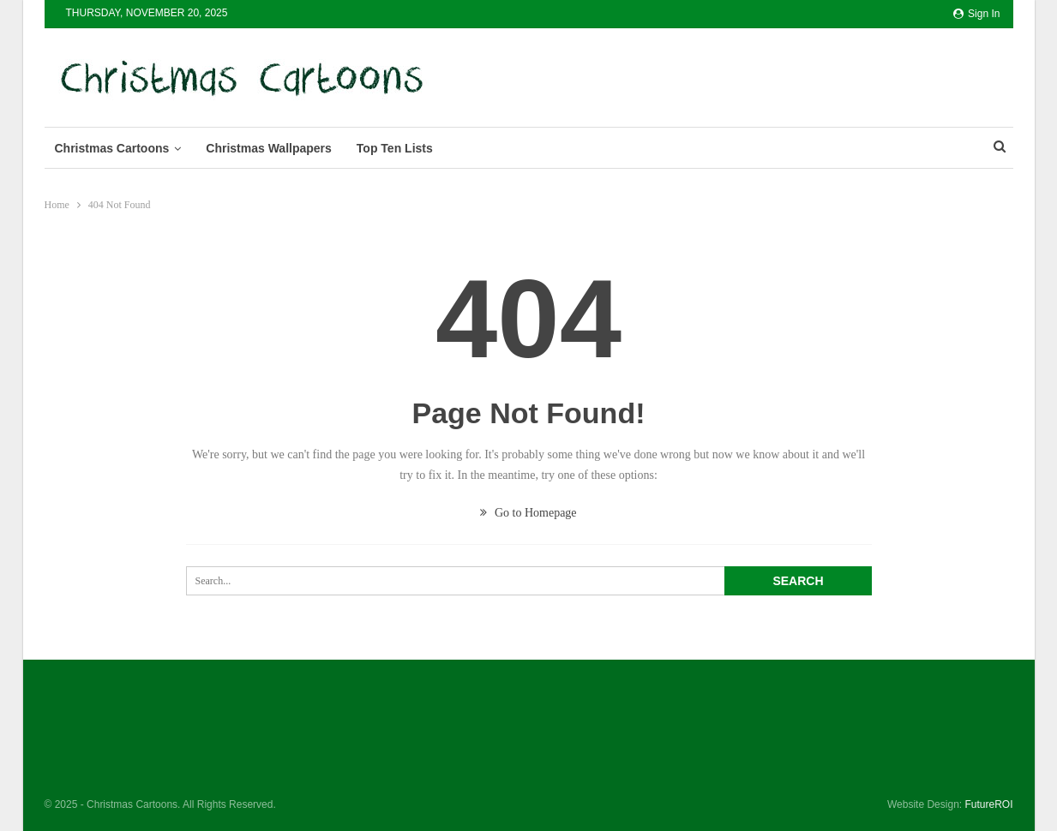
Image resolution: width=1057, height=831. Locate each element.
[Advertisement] (742, 74)
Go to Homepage (528, 512)
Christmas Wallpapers (269, 148)
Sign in (976, 14)
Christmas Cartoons (112, 148)
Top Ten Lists (395, 148)
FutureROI (988, 804)
